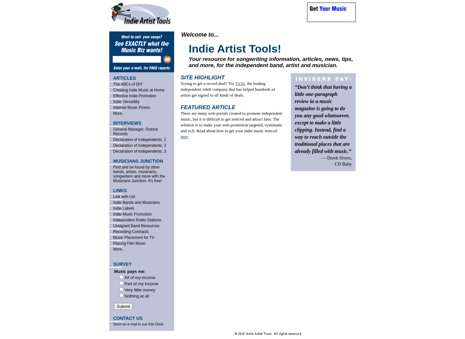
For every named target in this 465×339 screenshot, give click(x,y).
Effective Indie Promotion (134, 96)
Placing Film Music (129, 243)
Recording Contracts (131, 231)
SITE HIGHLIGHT (203, 78)
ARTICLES (124, 78)
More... (119, 113)
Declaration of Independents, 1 (139, 139)
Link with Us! (124, 196)
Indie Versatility (126, 101)
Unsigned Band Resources (136, 226)
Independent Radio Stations (137, 220)
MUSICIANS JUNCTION (138, 161)
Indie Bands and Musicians (136, 202)
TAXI (240, 83)
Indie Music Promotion (132, 214)
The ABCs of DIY (128, 84)
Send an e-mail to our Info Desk (138, 324)
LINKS (120, 190)
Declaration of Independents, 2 (139, 145)
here (184, 136)
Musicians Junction (129, 181)
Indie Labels (123, 208)
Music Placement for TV (133, 237)
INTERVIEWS (127, 123)
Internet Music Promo (131, 107)
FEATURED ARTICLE (208, 107)
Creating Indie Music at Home (138, 90)
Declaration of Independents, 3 (139, 151)
